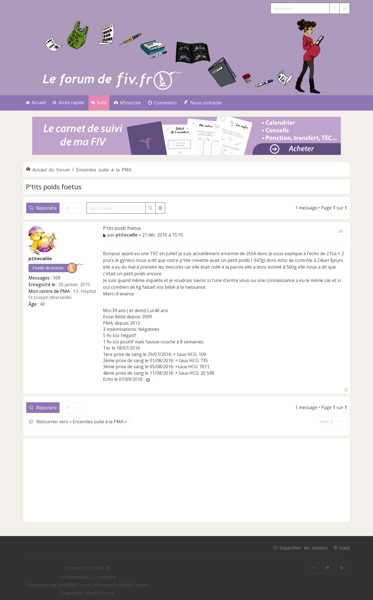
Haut (344, 547)
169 (56, 278)
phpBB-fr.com (99, 593)
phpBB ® (100, 568)
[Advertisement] (186, 480)
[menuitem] (127, 103)
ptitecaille (40, 258)
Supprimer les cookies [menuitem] (303, 547)
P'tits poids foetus (54, 186)
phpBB (65, 585)
